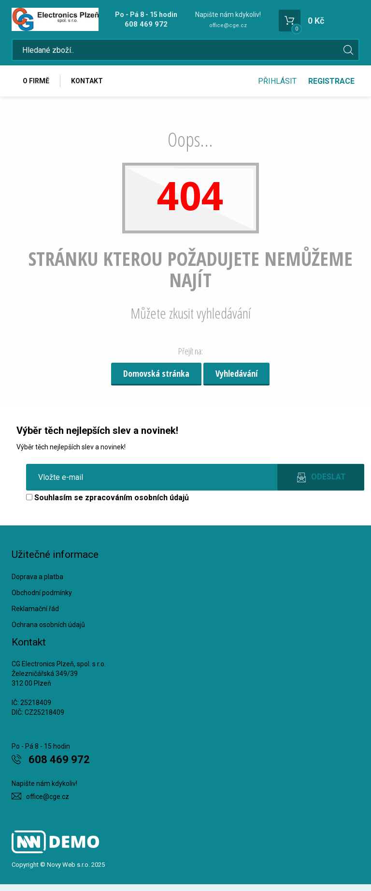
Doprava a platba (37, 577)
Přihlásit (277, 81)
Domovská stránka (156, 373)
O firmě (36, 81)
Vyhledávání (236, 373)
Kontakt (87, 81)
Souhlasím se (107, 497)
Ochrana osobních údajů (48, 625)
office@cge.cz (228, 25)
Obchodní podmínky (42, 593)
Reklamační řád (35, 609)
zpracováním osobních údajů (137, 497)
